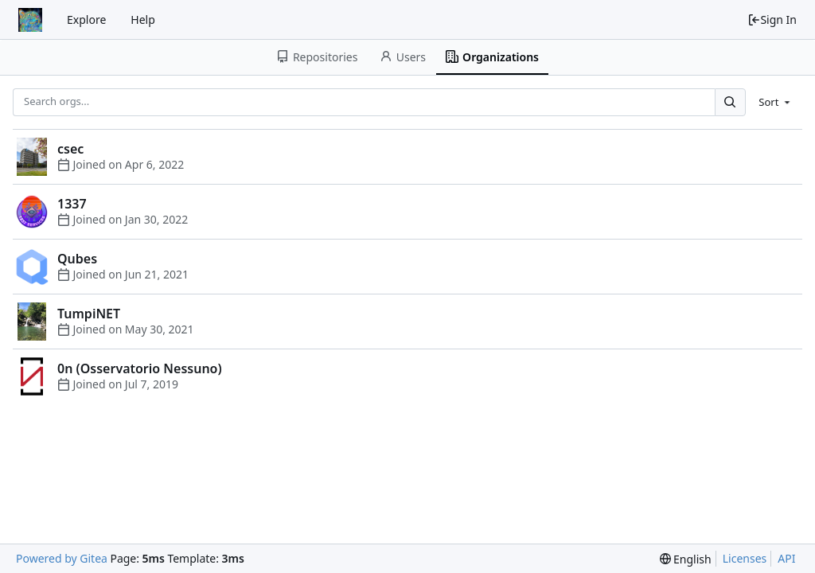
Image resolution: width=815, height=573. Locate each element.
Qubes (77, 259)
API (786, 558)
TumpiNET (88, 314)
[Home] (30, 20)
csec (70, 149)
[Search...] (730, 102)
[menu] (775, 102)
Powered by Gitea (61, 558)
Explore (86, 19)
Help (143, 19)
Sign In (772, 19)
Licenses (745, 558)
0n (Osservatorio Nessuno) (139, 368)
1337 (72, 204)
